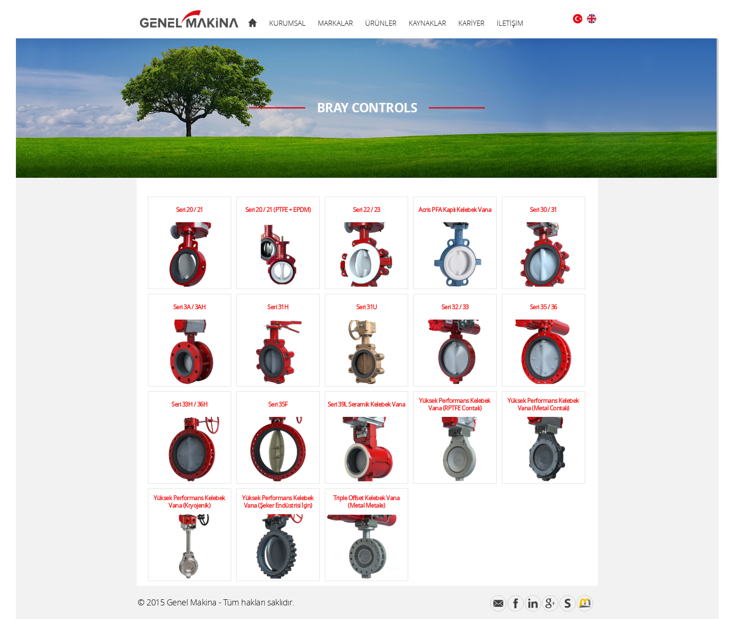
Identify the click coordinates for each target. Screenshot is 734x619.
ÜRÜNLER (380, 23)
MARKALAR (335, 23)
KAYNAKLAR (427, 23)
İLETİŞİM (510, 23)
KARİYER (471, 23)
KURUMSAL (287, 23)
